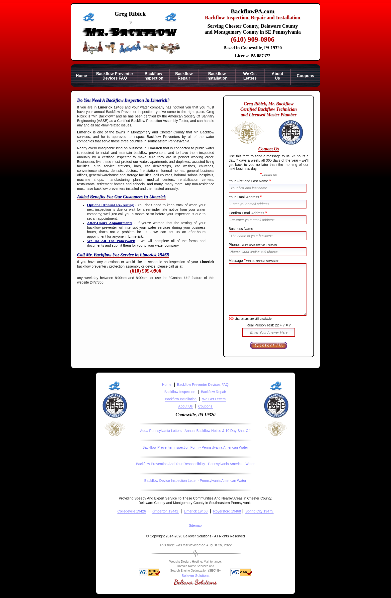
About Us (185, 406)
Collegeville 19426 (131, 511)
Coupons (305, 76)
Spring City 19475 (259, 511)
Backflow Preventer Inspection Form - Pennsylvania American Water (195, 447)
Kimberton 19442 (165, 511)
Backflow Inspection (179, 392)
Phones (253, 245)
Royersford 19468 (227, 511)
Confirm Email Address (248, 213)
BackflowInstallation (216, 76)
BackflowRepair (184, 76)
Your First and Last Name (250, 181)
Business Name (241, 229)
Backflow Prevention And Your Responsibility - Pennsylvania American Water (195, 464)
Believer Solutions (195, 576)
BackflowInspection (153, 76)
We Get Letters (214, 399)
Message (254, 261)
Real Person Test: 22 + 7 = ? (268, 325)
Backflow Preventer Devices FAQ (202, 385)
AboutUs (277, 76)
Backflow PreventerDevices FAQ (114, 76)
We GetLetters (250, 76)
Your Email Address (245, 197)
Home (81, 76)
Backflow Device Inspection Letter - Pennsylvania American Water (195, 481)
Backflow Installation (180, 399)
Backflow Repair (213, 392)
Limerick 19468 (195, 511)
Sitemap (195, 525)
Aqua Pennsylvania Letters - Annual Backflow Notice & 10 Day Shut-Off (195, 431)
